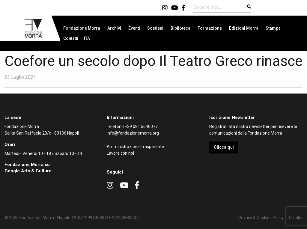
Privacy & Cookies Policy (261, 217)
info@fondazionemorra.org (133, 133)
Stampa (273, 28)
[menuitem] (81, 28)
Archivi (114, 28)
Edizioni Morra (243, 28)
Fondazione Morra (81, 28)
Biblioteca (180, 28)
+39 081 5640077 (141, 126)
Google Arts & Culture (28, 171)
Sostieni (155, 28)
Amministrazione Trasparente (135, 146)
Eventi (134, 28)
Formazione (210, 28)
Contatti (70, 38)
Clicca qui (224, 147)
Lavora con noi (120, 153)
